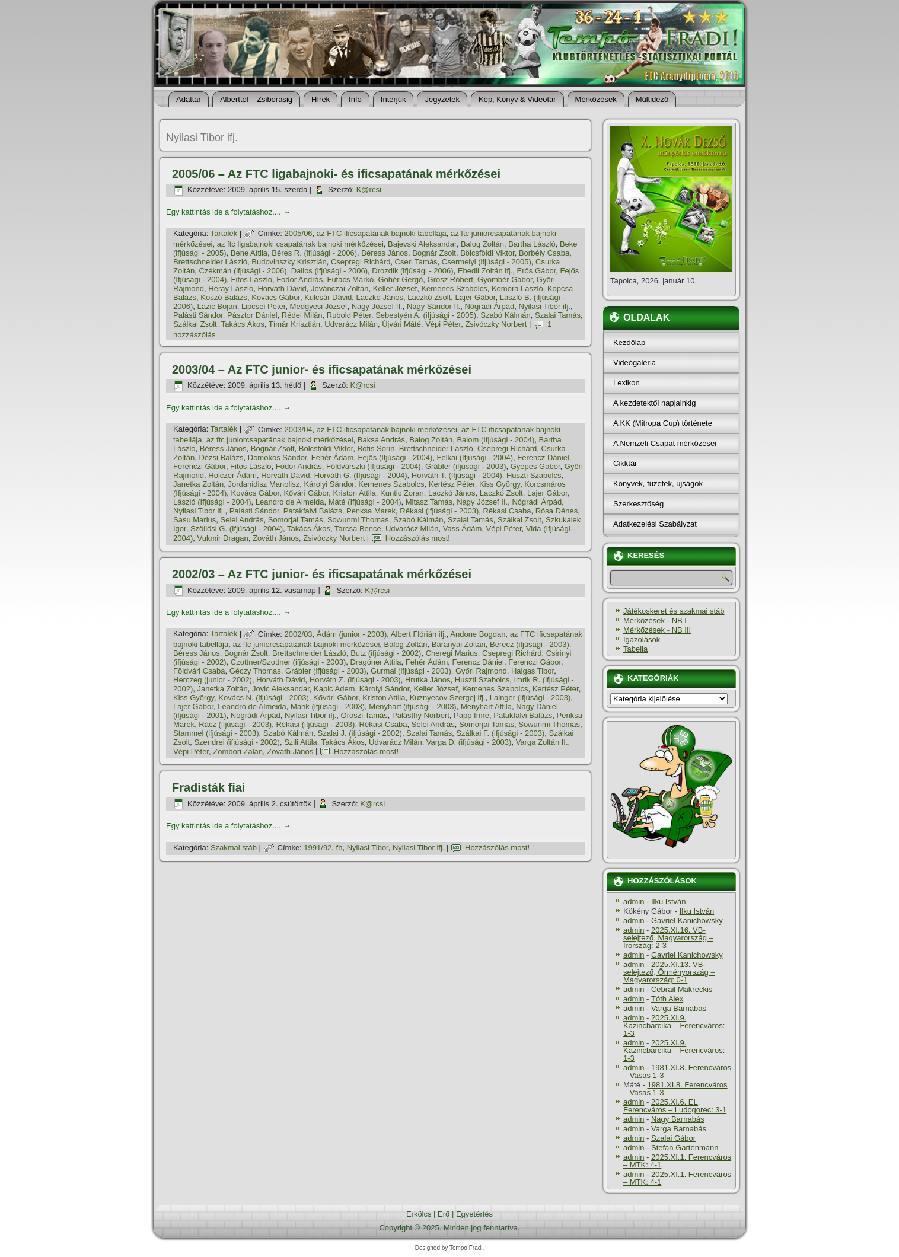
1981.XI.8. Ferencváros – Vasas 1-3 (677, 1071)
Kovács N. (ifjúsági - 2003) (263, 697)
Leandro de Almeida (290, 501)
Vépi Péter (443, 324)
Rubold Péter (349, 315)
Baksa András (381, 439)
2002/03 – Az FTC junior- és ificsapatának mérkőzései (321, 573)
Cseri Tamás (416, 261)
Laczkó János (380, 297)
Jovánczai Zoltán (340, 288)
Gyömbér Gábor (505, 279)
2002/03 (299, 634)
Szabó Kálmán (505, 315)
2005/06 (299, 233)
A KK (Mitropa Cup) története (662, 423)
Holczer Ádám (232, 475)
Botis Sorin (376, 448)
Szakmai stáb (234, 847)
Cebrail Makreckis (681, 989)
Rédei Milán (302, 315)
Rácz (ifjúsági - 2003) (235, 724)
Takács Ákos (242, 324)
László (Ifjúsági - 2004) (212, 501)
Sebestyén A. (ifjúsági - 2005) (425, 315)
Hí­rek (320, 99)
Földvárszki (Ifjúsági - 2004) (373, 466)
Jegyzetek (442, 99)
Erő (443, 1214)
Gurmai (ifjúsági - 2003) (411, 670)
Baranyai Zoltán (459, 644)
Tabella (635, 649)
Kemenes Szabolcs (454, 288)
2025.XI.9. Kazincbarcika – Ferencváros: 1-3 (674, 1025)
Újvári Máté (401, 324)
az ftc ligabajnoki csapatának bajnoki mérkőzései (300, 244)
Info (355, 99)
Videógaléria (634, 362)
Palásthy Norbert (420, 715)
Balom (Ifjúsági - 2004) (495, 439)
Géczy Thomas (255, 670)
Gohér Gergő (400, 279)
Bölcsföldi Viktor (487, 252)
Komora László (517, 288)
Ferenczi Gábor (199, 466)
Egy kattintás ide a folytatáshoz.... (228, 212)
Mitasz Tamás (429, 501)
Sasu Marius (194, 519)
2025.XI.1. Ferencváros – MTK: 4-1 (677, 1161)
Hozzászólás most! (417, 538)
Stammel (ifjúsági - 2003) (216, 733)
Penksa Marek (371, 510)
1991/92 (317, 847)
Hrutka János (428, 679)
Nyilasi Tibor (367, 847)
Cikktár (625, 463)
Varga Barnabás (678, 1008)
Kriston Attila (354, 493)
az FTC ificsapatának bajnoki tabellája (382, 233)
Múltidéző (652, 99)
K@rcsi (368, 189)
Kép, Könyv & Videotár (517, 99)
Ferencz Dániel (543, 457)
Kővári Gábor (306, 493)
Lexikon (626, 382)
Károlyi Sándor (329, 484)
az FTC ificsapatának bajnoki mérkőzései (387, 429)
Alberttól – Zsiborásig (256, 99)
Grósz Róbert (450, 279)
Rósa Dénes (556, 510)
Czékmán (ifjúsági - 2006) (242, 270)
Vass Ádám (462, 528)
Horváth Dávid (281, 288)
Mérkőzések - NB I (655, 620)
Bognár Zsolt (434, 252)
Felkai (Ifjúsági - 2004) (474, 457)
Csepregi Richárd (360, 261)
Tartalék (224, 233)
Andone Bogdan (477, 634)
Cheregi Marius (452, 653)
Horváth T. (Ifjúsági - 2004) (457, 475)
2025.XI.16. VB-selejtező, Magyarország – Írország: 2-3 (668, 938)
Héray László (230, 288)
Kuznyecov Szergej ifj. (448, 697)
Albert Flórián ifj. (419, 634)
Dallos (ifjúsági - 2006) (329, 270)
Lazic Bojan (217, 306)
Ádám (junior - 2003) (352, 634)
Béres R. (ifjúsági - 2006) (314, 252)
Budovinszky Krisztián (288, 261)
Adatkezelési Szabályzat (655, 523)
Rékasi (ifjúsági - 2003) (439, 510)
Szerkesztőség (638, 503)
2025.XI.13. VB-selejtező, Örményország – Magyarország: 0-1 (669, 972)
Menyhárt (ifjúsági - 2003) (412, 706)
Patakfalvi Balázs (312, 510)
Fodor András (299, 279)
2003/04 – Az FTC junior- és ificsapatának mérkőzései (321, 369)
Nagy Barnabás (677, 1119)
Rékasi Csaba (507, 510)
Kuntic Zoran (402, 493)
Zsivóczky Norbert (496, 324)
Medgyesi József (319, 306)
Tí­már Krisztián (294, 324)
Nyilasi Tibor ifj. (544, 306)
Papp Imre (471, 715)
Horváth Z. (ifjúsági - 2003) (355, 679)
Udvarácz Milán (351, 324)
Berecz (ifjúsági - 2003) (529, 644)
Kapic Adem (334, 688)
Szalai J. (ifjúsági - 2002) (360, 733)
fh (339, 847)
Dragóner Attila (375, 662)
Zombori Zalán (238, 751)
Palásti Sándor (198, 315)
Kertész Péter (452, 484)
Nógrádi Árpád (489, 306)
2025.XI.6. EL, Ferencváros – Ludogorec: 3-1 (674, 1106)
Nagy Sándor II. (433, 306)
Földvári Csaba (199, 670)
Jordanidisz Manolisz (264, 484)
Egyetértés (474, 1214)
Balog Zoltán (482, 244)
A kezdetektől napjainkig (654, 402)
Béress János (384, 252)
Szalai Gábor (673, 1138)
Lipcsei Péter (263, 306)
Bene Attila (249, 252)
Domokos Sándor (277, 457)
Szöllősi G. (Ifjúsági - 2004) (236, 528)
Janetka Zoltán (198, 484)
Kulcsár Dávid (328, 297)
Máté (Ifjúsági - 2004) (365, 501)
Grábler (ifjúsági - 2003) (465, 466)
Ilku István (668, 901)
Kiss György (499, 484)
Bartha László (532, 244)
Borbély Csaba (544, 252)
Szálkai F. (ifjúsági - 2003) (500, 733)
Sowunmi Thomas (358, 519)
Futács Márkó (350, 279)
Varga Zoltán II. (542, 742)
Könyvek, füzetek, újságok (658, 483)
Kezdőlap (629, 342)
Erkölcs (419, 1214)
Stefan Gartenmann (684, 1147)
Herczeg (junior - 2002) (212, 679)
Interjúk (393, 99)
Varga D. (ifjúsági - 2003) (469, 742)
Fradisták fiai (208, 787)
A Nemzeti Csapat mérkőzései (664, 443)
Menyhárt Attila (486, 706)
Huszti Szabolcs (533, 475)
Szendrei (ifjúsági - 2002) (237, 742)
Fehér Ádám (332, 457)
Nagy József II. (377, 306)
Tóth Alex (667, 998)
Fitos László (251, 279)
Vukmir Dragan (222, 538)
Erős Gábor (536, 270)
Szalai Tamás (558, 315)
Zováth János (276, 538)
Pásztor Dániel (252, 315)
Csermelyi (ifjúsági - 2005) (486, 261)
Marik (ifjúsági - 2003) (328, 706)
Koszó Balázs (223, 297)
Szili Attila (300, 742)
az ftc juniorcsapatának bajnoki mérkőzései (279, 439)
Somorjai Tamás (295, 519)
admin (633, 901)
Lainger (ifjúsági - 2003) (530, 697)
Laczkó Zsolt (429, 297)
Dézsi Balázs (221, 457)
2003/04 (299, 429)
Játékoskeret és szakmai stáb (674, 611)
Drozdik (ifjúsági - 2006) (412, 270)
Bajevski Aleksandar (422, 244)
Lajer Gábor (475, 297)
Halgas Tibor (532, 670)
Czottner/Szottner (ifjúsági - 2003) (288, 662)
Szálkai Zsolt (195, 324)
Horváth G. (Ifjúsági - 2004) (360, 475)
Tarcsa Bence (357, 528)
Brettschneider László (210, 261)
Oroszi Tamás (364, 715)
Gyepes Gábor (535, 466)
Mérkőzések (596, 99)
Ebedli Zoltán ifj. (485, 270)
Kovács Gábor (275, 297)
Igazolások (641, 639)
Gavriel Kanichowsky (687, 920)
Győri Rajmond (481, 670)
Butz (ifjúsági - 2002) (385, 653)
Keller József (395, 288)
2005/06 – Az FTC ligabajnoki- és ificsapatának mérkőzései (336, 173)
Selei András (241, 519)
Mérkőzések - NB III (657, 630)
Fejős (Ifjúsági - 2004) (395, 457)
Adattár (188, 99)
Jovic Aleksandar (281, 688)
